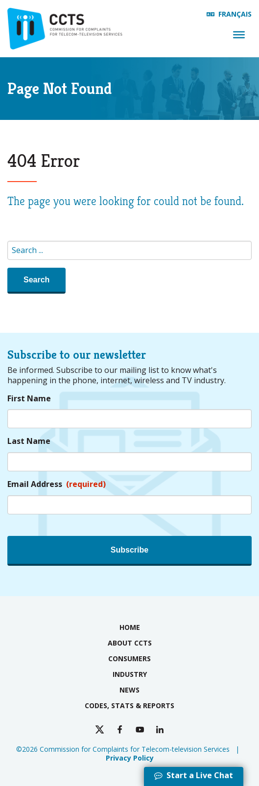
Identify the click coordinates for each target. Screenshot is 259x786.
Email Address (56, 484)
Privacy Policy (130, 758)
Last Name (28, 441)
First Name (29, 398)
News (129, 689)
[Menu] (239, 34)
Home (129, 627)
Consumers (129, 658)
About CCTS (130, 642)
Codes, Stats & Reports (129, 705)
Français (235, 14)
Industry (130, 674)
